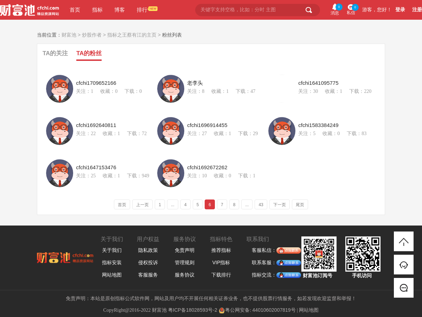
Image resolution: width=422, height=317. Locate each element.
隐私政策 (148, 250)
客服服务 (148, 275)
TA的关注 (55, 53)
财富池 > (72, 35)
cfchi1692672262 (207, 167)
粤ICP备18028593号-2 (192, 310)
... (172, 204)
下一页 (279, 204)
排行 (142, 10)
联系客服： (264, 263)
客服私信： (264, 250)
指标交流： (264, 275)
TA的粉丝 (89, 53)
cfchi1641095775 (318, 83)
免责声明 (184, 250)
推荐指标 (221, 250)
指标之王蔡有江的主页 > (134, 35)
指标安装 (112, 262)
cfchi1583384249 (318, 125)
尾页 (300, 204)
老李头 (195, 83)
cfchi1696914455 (207, 125)
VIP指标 (221, 262)
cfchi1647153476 (96, 167)
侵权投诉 (148, 262)
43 (260, 204)
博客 (119, 10)
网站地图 (112, 275)
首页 (75, 10)
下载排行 (221, 275)
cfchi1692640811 (96, 125)
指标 (97, 10)
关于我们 (112, 250)
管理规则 (184, 262)
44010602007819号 (274, 310)
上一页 (142, 204)
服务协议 (184, 275)
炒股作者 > (94, 35)
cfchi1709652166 (96, 83)
